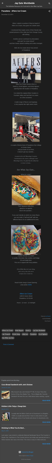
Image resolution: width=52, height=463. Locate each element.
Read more (46, 400)
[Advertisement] (26, 360)
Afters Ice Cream (26, 294)
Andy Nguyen (19, 330)
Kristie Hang (16, 334)
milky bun (25, 334)
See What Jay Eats (8, 338)
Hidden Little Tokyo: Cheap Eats (13, 406)
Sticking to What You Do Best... (13, 428)
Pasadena (33, 334)
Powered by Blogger (26, 452)
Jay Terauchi (48, 316)
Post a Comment (8, 344)
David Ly (28, 330)
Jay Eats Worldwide (24, 3)
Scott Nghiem (43, 334)
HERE (30, 285)
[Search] (49, 4)
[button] (49, 11)
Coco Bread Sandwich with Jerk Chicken (16, 385)
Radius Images (30, 455)
